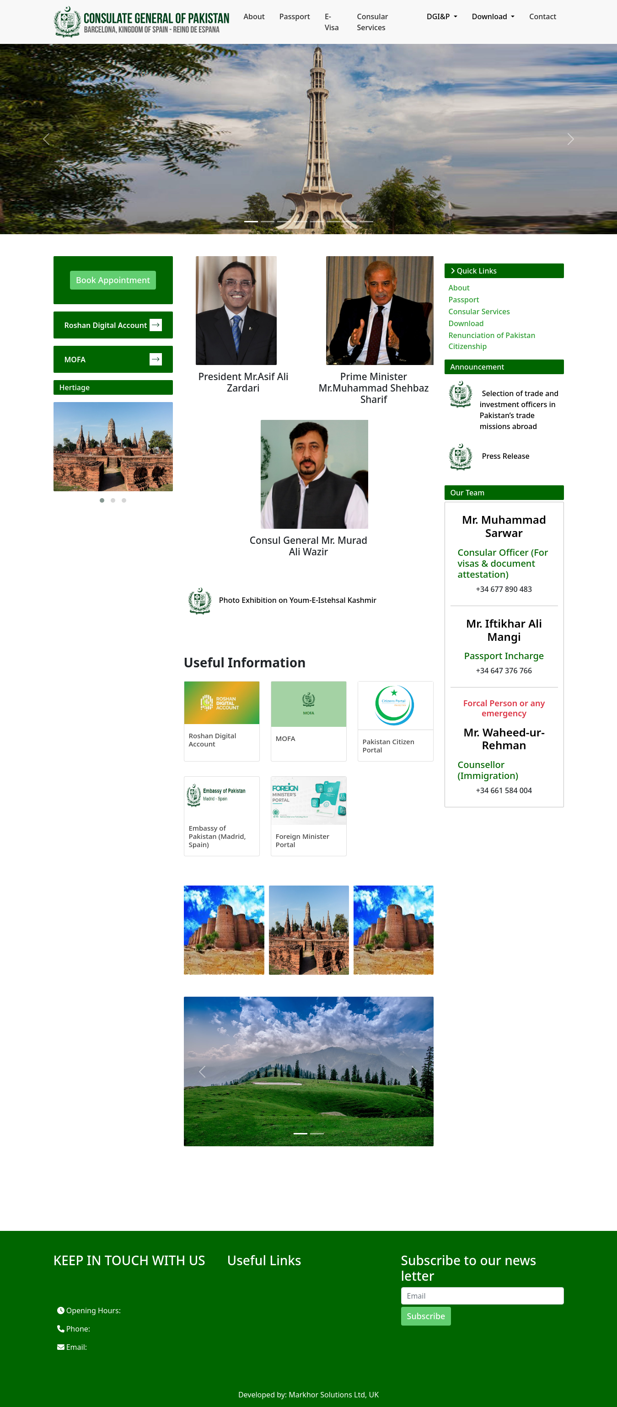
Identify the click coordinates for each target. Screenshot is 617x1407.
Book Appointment (113, 279)
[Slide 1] (251, 221)
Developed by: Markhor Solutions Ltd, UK (308, 1395)
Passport (294, 16)
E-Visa (332, 21)
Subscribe (426, 1315)
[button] (102, 500)
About (254, 16)
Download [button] (490, 16)
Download (466, 323)
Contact (542, 16)
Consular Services (372, 21)
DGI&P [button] (439, 16)
